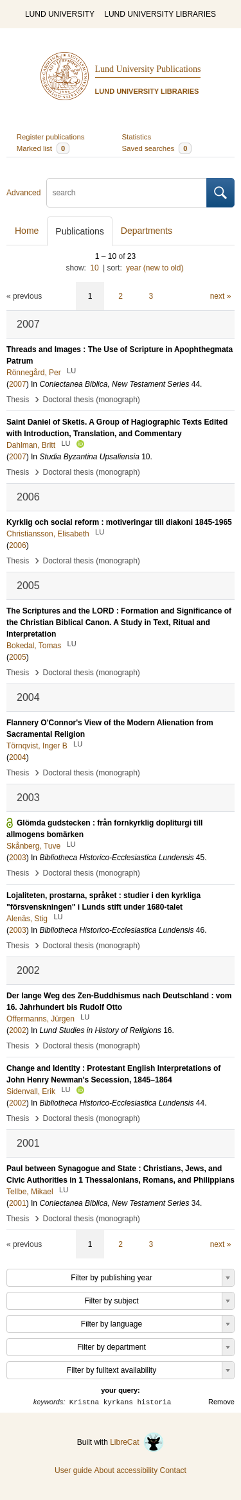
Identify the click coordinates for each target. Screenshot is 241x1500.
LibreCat (137, 1442)
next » (220, 296)
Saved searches (157, 148)
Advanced (23, 192)
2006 (17, 545)
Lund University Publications (148, 69)
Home (27, 230)
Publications (79, 231)
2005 (17, 657)
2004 (17, 757)
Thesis (17, 399)
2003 (17, 857)
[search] (126, 192)
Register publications (51, 137)
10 (94, 267)
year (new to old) (154, 267)
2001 (17, 1203)
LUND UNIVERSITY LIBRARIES (160, 14)
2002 (17, 1030)
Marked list (43, 148)
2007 (17, 384)
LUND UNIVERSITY (59, 14)
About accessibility (125, 1470)
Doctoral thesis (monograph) (90, 399)
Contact (173, 1470)
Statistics (137, 137)
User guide (73, 1470)
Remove (221, 1402)
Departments (146, 230)
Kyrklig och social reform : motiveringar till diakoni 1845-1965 (119, 522)
